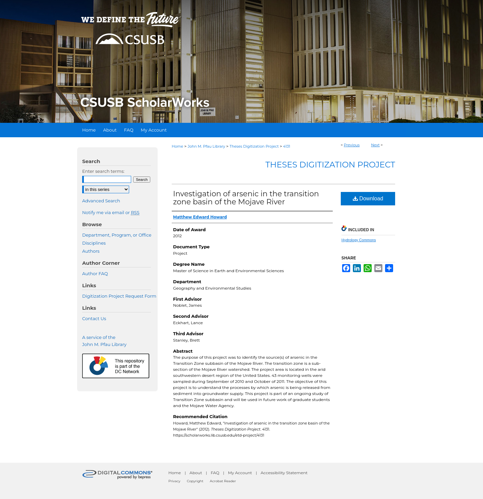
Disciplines (94, 243)
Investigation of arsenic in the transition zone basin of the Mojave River (246, 197)
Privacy (174, 481)
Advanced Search (101, 200)
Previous (352, 145)
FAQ (215, 472)
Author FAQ (95, 273)
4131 (286, 146)
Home (177, 146)
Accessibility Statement (284, 472)
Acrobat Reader (223, 481)
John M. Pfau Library (206, 146)
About (196, 472)
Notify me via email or (111, 212)
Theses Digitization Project (253, 146)
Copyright (195, 481)
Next (375, 145)
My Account (240, 472)
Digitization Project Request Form (119, 296)
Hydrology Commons (358, 240)
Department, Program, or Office (116, 235)
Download (368, 198)
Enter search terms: (103, 171)
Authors (91, 251)
